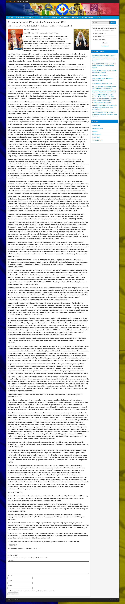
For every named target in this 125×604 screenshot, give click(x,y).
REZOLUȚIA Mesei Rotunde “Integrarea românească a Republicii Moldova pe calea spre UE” (104, 114)
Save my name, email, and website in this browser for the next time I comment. (32, 593)
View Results (104, 46)
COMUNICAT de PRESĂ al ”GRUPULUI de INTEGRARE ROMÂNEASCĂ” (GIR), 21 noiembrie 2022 (104, 107)
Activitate (95, 131)
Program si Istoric (43, 17)
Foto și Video (96, 137)
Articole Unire (96, 125)
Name (10, 578)
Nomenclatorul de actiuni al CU (25, 17)
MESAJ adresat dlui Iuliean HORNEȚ (102, 83)
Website (10, 588)
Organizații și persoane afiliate (69, 17)
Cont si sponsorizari (87, 17)
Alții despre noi (96, 134)
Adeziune (54, 17)
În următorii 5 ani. (100, 36)
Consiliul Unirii (11, 1)
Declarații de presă (97, 128)
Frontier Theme (114, 602)
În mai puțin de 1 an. (101, 33)
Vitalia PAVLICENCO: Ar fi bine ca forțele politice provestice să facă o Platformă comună (104, 65)
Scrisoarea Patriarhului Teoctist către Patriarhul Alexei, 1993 (37, 22)
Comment (11, 560)
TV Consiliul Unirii (97, 140)
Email (10, 583)
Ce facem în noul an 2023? (100, 75)
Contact (99, 17)
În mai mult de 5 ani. (100, 39)
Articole (10, 17)
